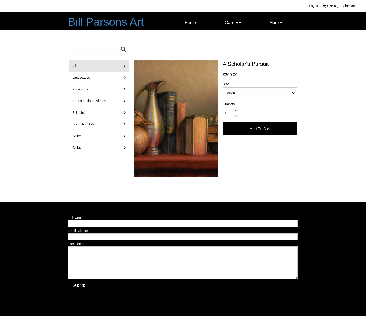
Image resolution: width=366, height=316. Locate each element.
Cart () (330, 6)
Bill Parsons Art (106, 22)
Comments (76, 244)
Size (226, 84)
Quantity (229, 104)
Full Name (75, 218)
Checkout (350, 6)
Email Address (78, 231)
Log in (313, 6)
